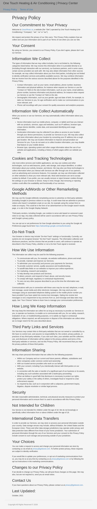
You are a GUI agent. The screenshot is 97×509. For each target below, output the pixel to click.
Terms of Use (26, 9)
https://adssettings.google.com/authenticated (52, 226)
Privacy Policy (10, 9)
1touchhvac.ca (27, 30)
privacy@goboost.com (41, 449)
